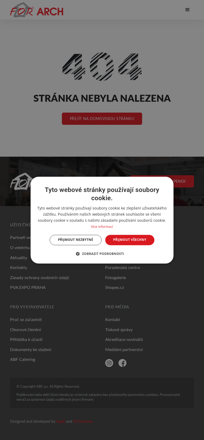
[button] (102, 253)
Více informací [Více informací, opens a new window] (102, 227)
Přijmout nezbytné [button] (75, 240)
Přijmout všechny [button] (129, 240)
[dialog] (102, 220)
